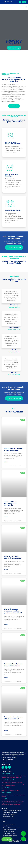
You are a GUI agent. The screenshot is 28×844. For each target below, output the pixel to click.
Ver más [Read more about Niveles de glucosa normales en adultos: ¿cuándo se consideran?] (6, 624)
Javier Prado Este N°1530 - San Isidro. (10, 790)
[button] (26, 6)
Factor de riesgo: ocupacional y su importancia (10, 503)
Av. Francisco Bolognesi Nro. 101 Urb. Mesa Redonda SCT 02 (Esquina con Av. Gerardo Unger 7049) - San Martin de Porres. (13, 784)
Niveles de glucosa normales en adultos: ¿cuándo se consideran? (13, 611)
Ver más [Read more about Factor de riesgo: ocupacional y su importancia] (6, 516)
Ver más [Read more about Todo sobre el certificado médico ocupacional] (6, 730)
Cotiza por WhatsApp (14, 48)
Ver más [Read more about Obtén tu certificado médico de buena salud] (6, 569)
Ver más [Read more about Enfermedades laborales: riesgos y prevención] (6, 677)
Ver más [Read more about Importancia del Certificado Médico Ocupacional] (6, 462)
